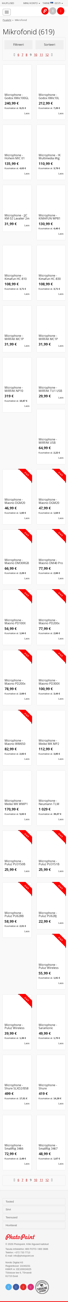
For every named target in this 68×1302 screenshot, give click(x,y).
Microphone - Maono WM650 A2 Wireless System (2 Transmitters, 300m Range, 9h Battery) (15, 742)
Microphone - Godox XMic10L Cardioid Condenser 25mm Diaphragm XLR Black (51, 96)
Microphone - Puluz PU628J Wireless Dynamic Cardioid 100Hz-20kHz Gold (51, 914)
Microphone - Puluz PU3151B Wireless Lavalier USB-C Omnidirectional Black (50, 863)
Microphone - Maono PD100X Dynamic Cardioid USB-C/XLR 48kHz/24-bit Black (16, 622)
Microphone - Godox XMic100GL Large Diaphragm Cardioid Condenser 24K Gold (17, 96)
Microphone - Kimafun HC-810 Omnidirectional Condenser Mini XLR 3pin (16, 277)
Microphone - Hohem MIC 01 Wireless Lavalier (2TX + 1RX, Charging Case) (16, 157)
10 (35, 55)
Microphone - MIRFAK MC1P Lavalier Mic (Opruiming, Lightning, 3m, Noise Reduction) (50, 337)
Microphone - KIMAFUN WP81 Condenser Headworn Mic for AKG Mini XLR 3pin (51, 217)
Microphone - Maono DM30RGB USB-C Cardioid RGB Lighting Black (17, 561)
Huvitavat (12, 1225)
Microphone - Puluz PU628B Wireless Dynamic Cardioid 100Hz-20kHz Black (16, 914)
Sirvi (9, 1209)
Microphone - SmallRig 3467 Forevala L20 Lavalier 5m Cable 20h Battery (51, 1147)
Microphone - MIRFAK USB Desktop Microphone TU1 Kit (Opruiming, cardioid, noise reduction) (50, 441)
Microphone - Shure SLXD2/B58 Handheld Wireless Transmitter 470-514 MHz (16, 1087)
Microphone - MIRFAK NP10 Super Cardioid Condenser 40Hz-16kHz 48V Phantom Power (16, 389)
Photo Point (22, 1237)
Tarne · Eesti (53, 3)
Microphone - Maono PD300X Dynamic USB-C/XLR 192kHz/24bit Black (49, 682)
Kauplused (8, 3)
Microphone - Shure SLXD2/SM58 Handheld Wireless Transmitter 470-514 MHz (50, 1087)
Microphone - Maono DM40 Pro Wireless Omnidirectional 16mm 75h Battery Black (51, 561)
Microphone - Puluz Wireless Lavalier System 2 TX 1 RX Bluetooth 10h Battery (51, 966)
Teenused (12, 1217)
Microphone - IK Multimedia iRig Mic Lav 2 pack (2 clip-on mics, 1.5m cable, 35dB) (50, 157)
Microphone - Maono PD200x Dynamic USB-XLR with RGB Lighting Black (17, 682)
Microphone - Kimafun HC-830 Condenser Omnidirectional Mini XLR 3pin (50, 277)
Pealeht (7, 20)
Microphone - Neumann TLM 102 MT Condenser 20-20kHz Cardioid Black (49, 802)
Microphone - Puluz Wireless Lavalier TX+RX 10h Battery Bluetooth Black (15, 1026)
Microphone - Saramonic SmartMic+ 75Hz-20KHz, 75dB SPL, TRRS (50, 1026)
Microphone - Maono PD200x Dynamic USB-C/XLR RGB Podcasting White (50, 622)
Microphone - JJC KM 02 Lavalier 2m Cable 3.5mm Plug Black (17, 217)
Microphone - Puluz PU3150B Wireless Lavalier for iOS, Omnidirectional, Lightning (16, 863)
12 (47, 55)
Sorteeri (49, 45)
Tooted (10, 1201)
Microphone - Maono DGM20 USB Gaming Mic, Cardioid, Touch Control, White (50, 501)
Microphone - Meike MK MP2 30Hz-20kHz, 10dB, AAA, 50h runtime (49, 742)
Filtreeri (18, 45)
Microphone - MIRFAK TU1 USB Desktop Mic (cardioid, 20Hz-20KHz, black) (50, 389)
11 (41, 55)
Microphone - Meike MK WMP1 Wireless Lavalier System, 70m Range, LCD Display (16, 802)
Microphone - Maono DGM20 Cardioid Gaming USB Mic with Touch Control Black (16, 501)
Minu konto (31, 3)
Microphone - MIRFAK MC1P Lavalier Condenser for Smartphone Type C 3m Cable (17, 337)
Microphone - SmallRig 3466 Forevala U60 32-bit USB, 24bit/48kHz (16, 1147)
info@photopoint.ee (23, 1255)
